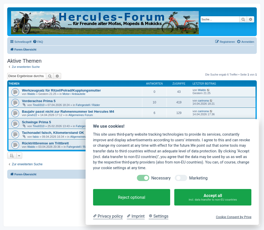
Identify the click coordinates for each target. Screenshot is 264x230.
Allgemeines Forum (80, 115)
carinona (203, 100)
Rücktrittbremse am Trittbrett (45, 143)
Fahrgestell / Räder (88, 104)
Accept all (212, 197)
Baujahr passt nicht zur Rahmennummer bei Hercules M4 (68, 111)
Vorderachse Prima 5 (38, 101)
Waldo (31, 93)
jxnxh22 (32, 115)
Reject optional (131, 197)
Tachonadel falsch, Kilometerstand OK (53, 133)
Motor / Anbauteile (73, 93)
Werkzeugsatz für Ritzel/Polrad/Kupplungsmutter (61, 90)
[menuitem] (38, 42)
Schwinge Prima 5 (36, 122)
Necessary (161, 178)
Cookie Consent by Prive (233, 217)
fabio (36, 136)
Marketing (198, 178)
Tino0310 (38, 104)
